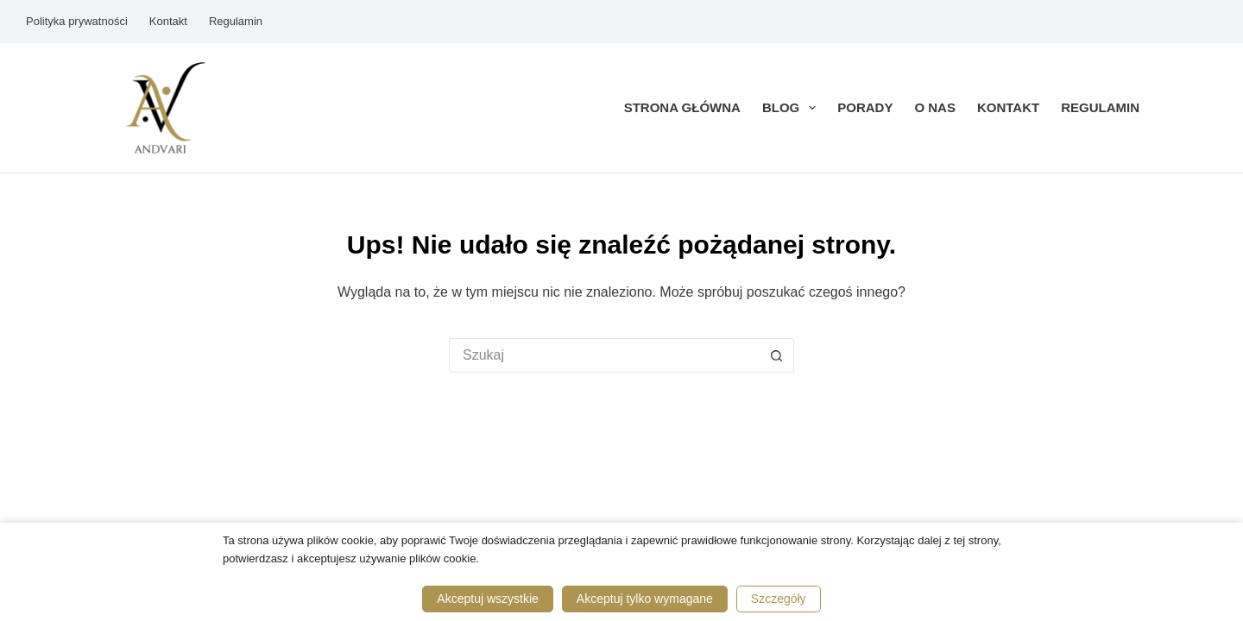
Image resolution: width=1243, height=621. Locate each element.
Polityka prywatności (77, 21)
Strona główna (682, 107)
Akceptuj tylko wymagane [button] (645, 598)
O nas (935, 107)
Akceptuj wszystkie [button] (487, 598)
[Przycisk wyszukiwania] (777, 355)
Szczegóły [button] (778, 598)
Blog (792, 107)
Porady (865, 107)
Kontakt (168, 21)
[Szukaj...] (604, 355)
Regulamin (235, 21)
